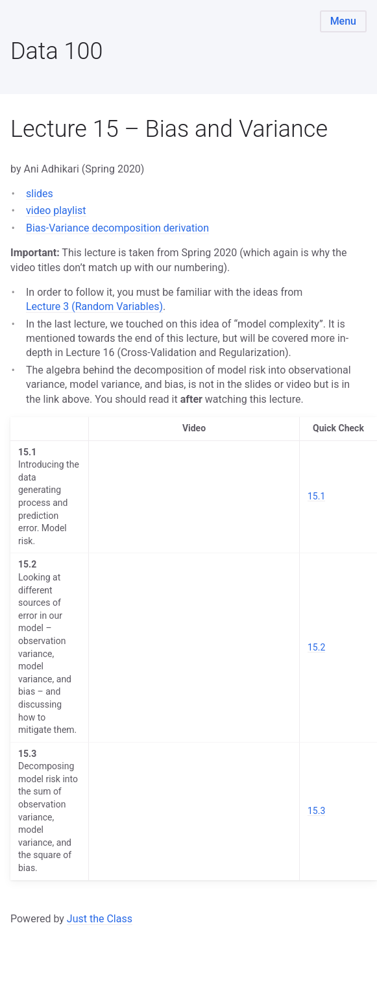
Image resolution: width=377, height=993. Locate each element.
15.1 (316, 496)
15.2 (316, 647)
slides (39, 193)
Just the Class (99, 919)
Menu (343, 21)
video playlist (56, 210)
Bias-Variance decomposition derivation (117, 228)
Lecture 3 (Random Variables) (94, 306)
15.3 (316, 811)
